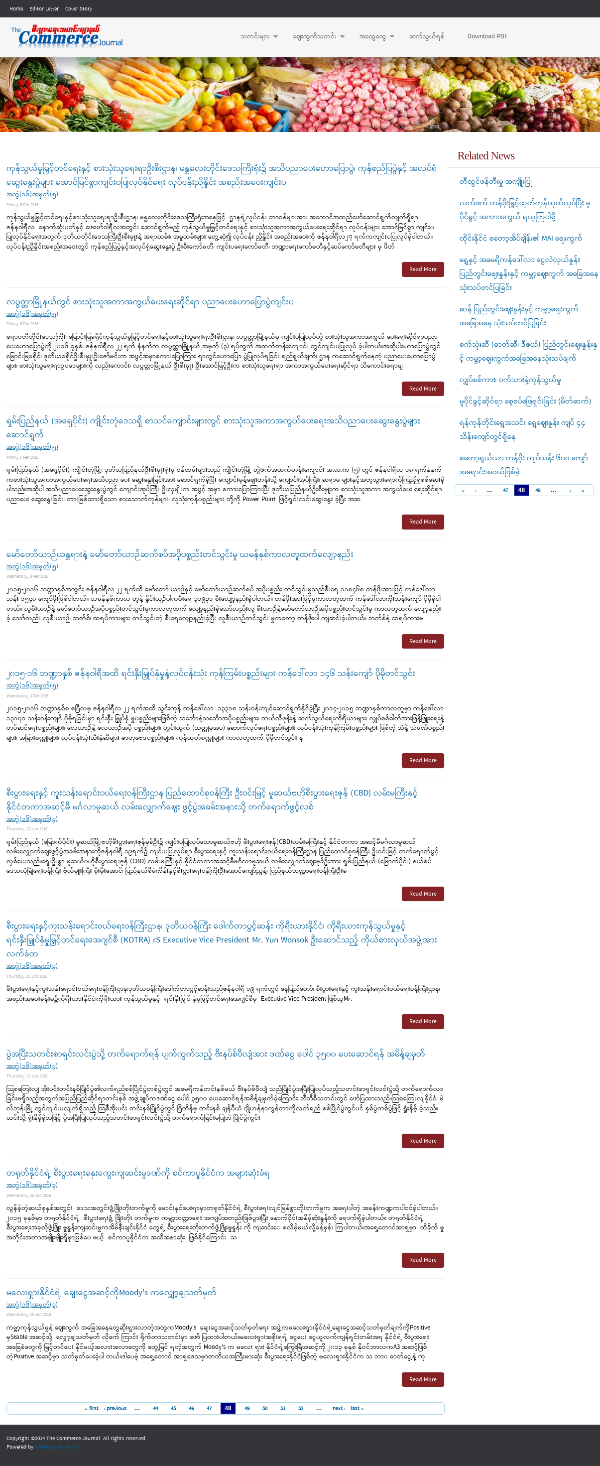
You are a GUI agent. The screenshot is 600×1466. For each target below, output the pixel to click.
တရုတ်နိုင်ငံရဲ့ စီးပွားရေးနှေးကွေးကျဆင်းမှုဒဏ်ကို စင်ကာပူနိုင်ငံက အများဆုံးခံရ (138, 1173)
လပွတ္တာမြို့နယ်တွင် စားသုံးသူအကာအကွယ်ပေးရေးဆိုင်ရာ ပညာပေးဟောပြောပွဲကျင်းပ (150, 302)
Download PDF (487, 36)
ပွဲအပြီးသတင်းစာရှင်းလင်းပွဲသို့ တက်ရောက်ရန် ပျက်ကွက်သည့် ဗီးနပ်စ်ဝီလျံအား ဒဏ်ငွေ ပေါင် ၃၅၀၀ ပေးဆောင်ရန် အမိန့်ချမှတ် (215, 1054)
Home (16, 8)
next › (339, 1408)
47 (209, 1408)
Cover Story (78, 8)
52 (300, 1408)
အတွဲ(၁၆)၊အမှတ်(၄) (32, 819)
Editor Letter (44, 8)
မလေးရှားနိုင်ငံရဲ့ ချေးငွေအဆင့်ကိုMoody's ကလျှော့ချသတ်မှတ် (111, 1293)
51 (282, 1408)
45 (173, 1408)
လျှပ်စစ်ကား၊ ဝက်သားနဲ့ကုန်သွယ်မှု (510, 380)
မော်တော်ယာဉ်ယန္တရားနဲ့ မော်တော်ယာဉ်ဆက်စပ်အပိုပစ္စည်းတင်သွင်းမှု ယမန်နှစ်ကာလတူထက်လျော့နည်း (180, 554)
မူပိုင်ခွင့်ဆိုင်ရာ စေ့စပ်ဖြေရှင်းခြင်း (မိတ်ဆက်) (526, 401)
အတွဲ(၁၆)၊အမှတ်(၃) (32, 1185)
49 (246, 1408)
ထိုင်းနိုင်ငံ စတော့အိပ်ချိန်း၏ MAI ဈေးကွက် (521, 239)
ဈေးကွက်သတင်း (314, 36)
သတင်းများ (254, 36)
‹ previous (115, 1408)
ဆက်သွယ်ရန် (427, 36)
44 (155, 1408)
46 (191, 1408)
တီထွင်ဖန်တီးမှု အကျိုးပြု (496, 182)
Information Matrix (57, 1447)
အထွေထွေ (372, 36)
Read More (423, 269)
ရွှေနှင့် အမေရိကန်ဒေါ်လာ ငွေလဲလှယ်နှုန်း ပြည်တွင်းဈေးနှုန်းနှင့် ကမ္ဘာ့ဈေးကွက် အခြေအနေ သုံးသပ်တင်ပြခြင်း (529, 274)
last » (357, 1408)
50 (264, 1408)
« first (92, 1408)
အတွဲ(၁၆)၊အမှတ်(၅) (32, 194)
